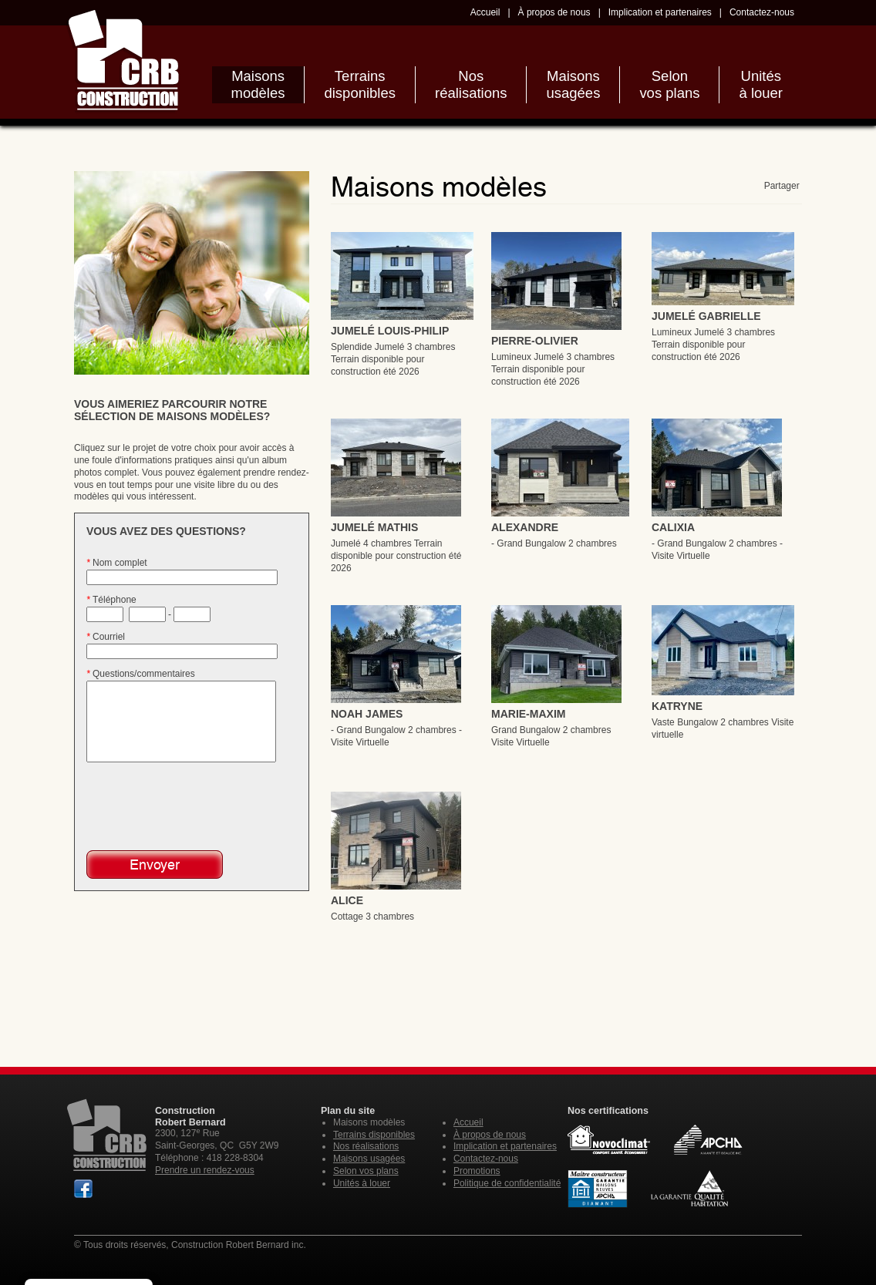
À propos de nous (554, 12)
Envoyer (155, 864)
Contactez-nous (761, 12)
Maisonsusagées (573, 84)
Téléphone (111, 599)
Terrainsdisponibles (360, 84)
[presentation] (180, 805)
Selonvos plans (669, 84)
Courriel (105, 636)
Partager (783, 185)
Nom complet (116, 562)
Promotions (476, 1171)
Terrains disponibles (374, 1134)
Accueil (485, 12)
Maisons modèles (369, 1122)
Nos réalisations (366, 1146)
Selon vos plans (366, 1171)
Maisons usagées (369, 1158)
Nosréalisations (471, 84)
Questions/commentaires (140, 673)
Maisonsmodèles (258, 84)
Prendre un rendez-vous (204, 1170)
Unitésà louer (761, 84)
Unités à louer (361, 1183)
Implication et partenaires (660, 12)
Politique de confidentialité (507, 1183)
